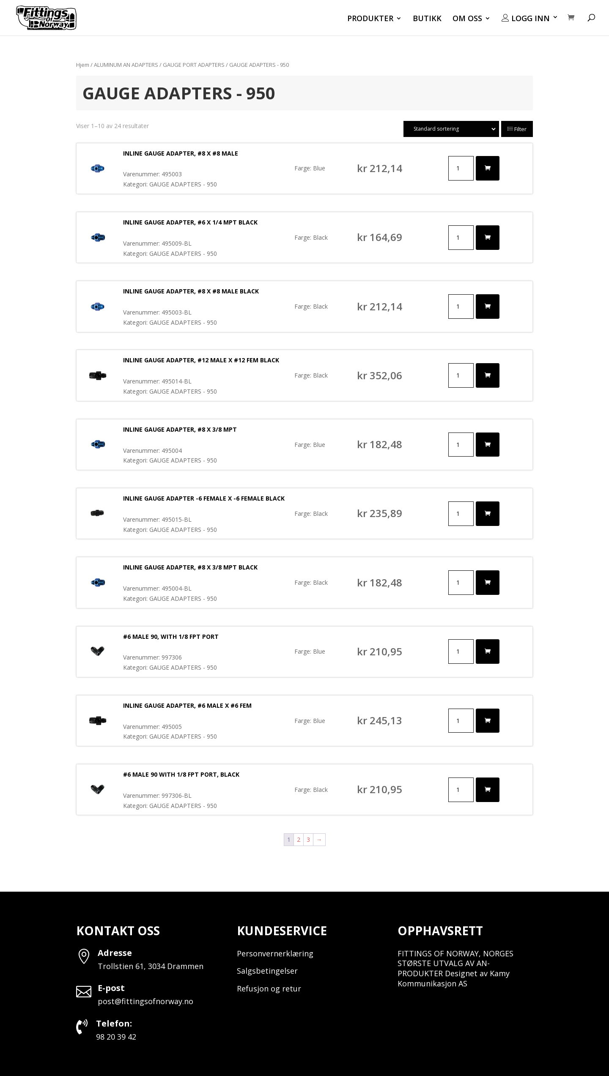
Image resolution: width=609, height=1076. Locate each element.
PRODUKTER (370, 19)
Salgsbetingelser (267, 971)
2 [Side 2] (298, 839)
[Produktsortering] (451, 129)
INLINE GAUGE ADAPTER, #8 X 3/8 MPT (180, 429)
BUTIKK (427, 19)
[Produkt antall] (461, 168)
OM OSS (467, 19)
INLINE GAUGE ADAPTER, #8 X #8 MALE (180, 153)
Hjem (82, 64)
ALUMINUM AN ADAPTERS (126, 64)
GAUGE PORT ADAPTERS (194, 64)
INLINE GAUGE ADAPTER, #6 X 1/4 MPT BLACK (190, 222)
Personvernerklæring (275, 953)
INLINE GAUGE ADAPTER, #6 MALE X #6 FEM (187, 705)
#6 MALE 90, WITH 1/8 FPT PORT (171, 636)
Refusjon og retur (269, 988)
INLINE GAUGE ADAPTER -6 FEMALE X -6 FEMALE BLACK (204, 498)
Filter (517, 129)
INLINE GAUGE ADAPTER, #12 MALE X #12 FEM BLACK (201, 360)
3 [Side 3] (308, 839)
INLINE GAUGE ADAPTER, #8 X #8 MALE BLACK (191, 291)
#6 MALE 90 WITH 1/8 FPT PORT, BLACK (181, 774)
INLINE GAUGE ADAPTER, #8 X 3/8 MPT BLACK (190, 567)
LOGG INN (526, 18)
